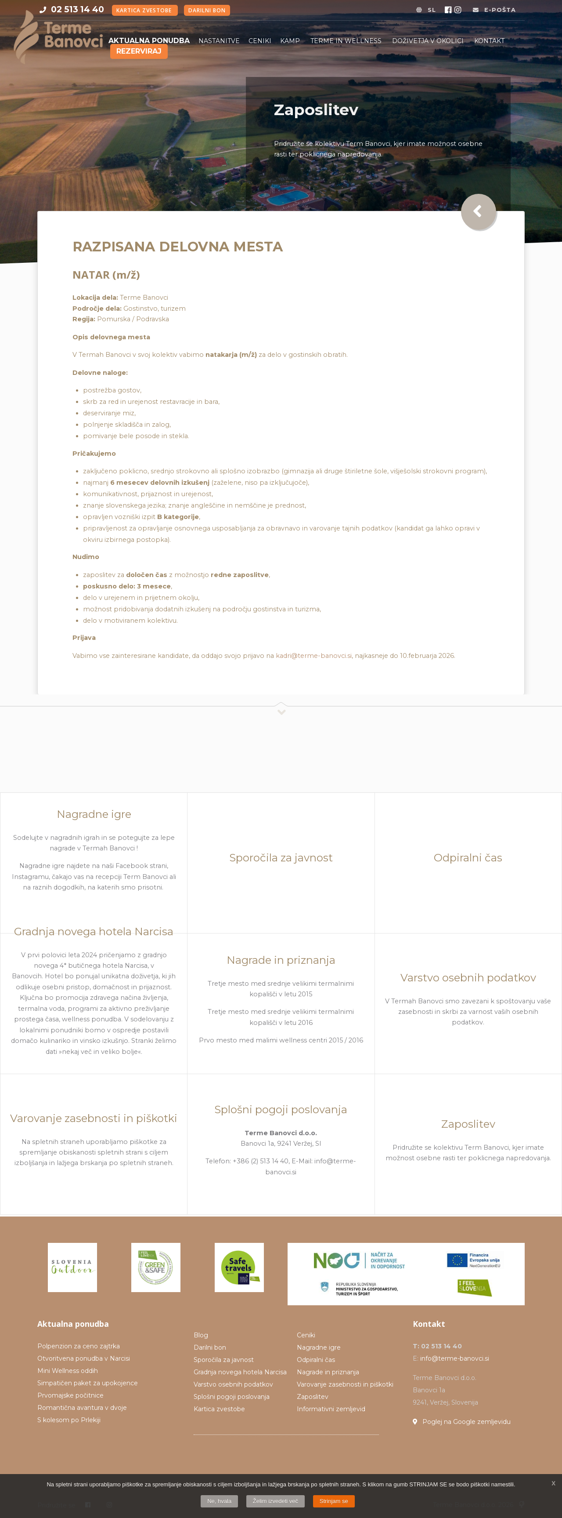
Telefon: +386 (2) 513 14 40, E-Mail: (259, 1162)
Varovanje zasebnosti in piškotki (345, 1384)
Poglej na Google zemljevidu (462, 1422)
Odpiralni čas (316, 1360)
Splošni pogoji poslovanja (232, 1397)
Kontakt (489, 41)
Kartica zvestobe (144, 10)
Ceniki (260, 41)
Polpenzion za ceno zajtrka (78, 1346)
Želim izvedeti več (275, 1501)
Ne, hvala (219, 1501)
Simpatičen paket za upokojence (87, 1383)
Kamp (291, 41)
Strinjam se (334, 1501)
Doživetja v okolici (428, 41)
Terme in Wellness (346, 41)
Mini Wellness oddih (67, 1371)
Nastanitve (219, 41)
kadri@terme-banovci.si (314, 656)
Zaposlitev (312, 1397)
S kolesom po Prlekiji (69, 1420)
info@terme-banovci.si (454, 1358)
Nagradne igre (319, 1347)
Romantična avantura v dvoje (82, 1408)
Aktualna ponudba (149, 40)
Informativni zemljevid (331, 1409)
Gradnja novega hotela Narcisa (240, 1372)
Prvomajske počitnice (70, 1395)
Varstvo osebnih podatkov (233, 1384)
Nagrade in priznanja (328, 1372)
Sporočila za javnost (224, 1360)
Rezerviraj (139, 51)
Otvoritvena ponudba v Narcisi (83, 1358)
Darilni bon (207, 10)
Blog (201, 1335)
